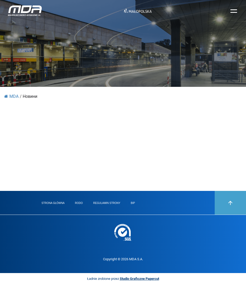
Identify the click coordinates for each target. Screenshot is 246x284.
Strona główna (52, 203)
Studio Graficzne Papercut (139, 278)
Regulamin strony (106, 203)
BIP (133, 203)
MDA (11, 96)
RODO (79, 203)
